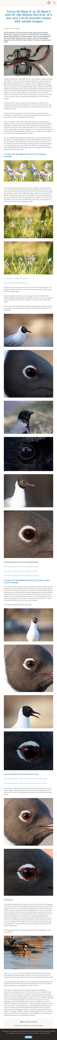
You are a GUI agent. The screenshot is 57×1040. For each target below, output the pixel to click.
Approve (28, 1037)
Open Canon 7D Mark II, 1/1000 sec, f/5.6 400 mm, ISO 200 (21, 575)
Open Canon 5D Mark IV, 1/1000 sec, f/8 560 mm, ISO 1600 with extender (26, 778)
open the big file (12, 973)
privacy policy (19, 1033)
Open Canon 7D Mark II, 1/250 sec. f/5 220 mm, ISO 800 (20, 571)
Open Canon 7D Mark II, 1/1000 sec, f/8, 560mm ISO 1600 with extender (25, 783)
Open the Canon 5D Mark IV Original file (16, 278)
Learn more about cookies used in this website (37, 1033)
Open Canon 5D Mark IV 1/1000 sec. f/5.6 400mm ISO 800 (21, 566)
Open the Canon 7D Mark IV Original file (16, 283)
